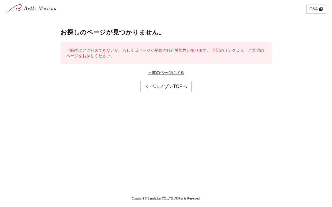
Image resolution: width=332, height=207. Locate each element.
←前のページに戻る (166, 72)
